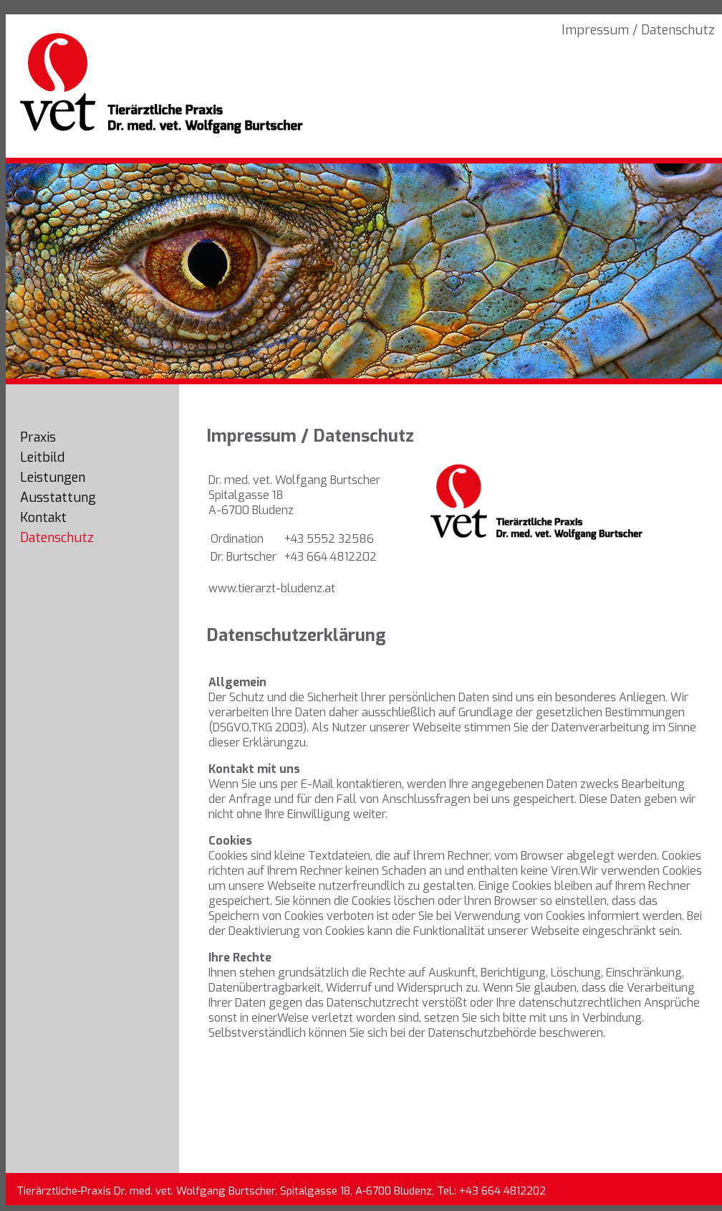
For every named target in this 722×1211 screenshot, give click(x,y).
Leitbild (42, 457)
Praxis (38, 437)
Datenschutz (57, 537)
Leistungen (52, 477)
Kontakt (43, 517)
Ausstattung (58, 497)
